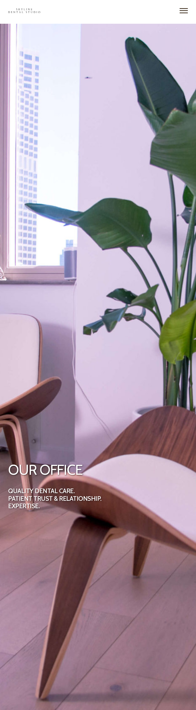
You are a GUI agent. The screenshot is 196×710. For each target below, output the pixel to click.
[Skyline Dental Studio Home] (24, 11)
